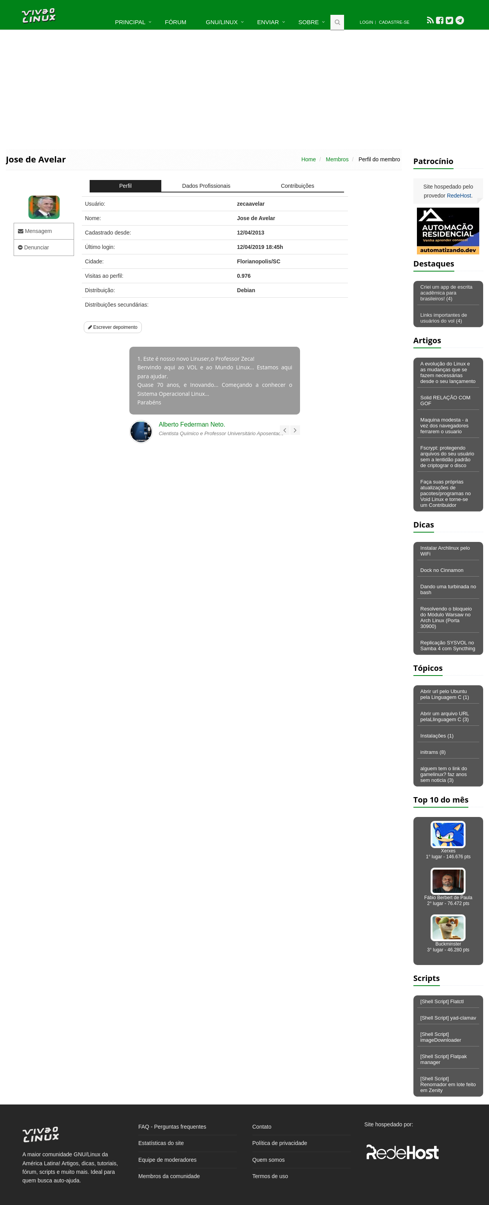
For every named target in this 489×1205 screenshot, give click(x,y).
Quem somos (268, 1160)
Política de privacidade (279, 1143)
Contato (262, 1127)
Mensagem (35, 231)
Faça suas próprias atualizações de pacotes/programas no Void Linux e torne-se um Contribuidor (445, 493)
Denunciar (33, 247)
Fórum (175, 22)
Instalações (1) (437, 736)
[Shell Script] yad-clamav (448, 1018)
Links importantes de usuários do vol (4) (443, 318)
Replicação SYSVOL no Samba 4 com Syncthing (447, 645)
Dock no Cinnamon (442, 570)
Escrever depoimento (113, 327)
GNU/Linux (222, 22)
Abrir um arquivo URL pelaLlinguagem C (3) (444, 716)
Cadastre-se (394, 22)
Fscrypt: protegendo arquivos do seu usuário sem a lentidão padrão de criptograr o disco (447, 456)
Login (366, 22)
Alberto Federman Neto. (192, 424)
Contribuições (297, 186)
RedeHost (459, 195)
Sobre (308, 22)
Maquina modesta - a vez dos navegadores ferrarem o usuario (444, 425)
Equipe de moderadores (167, 1160)
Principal (130, 22)
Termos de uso (270, 1176)
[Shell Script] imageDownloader (440, 1037)
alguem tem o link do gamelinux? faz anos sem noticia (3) (443, 774)
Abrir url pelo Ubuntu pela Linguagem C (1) (444, 694)
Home (308, 159)
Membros (337, 159)
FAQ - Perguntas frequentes (172, 1127)
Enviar (268, 22)
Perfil (125, 186)
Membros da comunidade (169, 1176)
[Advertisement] (244, 88)
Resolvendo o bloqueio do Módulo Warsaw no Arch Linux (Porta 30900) (446, 617)
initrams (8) (433, 752)
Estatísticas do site (161, 1143)
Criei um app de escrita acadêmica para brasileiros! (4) (446, 293)
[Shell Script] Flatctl (442, 1001)
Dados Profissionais (206, 186)
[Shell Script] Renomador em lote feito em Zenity (448, 1084)
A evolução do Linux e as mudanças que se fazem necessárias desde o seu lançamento (448, 372)
